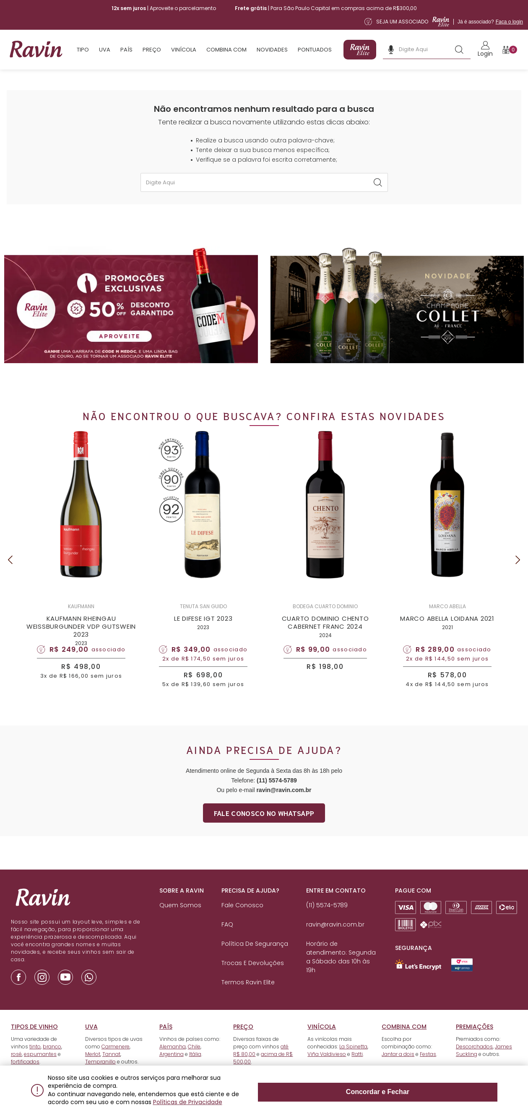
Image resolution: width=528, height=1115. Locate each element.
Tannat (111, 1068)
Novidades (272, 50)
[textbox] (264, 182)
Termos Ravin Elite (248, 997)
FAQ (227, 939)
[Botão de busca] (459, 49)
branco (52, 1061)
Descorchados (474, 1061)
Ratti (357, 1068)
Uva (104, 50)
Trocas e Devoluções (252, 977)
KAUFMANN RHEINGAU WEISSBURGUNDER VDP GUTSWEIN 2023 (81, 634)
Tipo (83, 50)
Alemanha (172, 1061)
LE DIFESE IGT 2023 (203, 626)
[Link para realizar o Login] (485, 49)
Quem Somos (180, 920)
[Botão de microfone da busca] (391, 49)
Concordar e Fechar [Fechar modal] (459, 1094)
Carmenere (115, 1061)
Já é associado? (490, 22)
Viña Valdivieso (326, 1068)
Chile (194, 1061)
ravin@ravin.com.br (283, 804)
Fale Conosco (242, 920)
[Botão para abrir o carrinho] (510, 50)
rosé (16, 1068)
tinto (35, 1061)
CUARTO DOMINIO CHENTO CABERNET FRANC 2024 (325, 630)
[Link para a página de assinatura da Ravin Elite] (443, 21)
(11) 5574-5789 (277, 795)
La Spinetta (353, 1061)
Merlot (92, 1068)
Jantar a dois (398, 1068)
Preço (152, 50)
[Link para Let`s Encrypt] (418, 979)
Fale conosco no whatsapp (264, 827)
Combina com (226, 50)
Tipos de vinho (34, 1041)
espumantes (40, 1068)
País (126, 50)
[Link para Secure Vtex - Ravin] (462, 979)
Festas (428, 1068)
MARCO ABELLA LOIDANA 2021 (447, 626)
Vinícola (183, 50)
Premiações (474, 1041)
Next (518, 567)
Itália (195, 1068)
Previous (10, 567)
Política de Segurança (254, 958)
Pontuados (315, 50)
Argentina (171, 1068)
